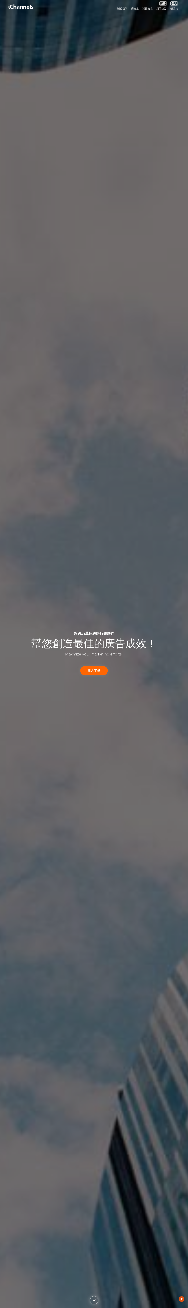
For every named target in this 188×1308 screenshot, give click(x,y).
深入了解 (94, 670)
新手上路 (161, 8)
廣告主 (135, 8)
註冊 (163, 3)
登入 (174, 3)
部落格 (174, 8)
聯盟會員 (147, 8)
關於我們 (122, 8)
